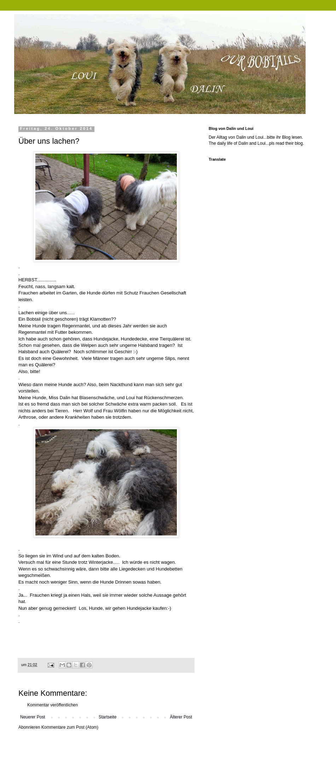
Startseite (108, 717)
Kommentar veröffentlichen (52, 704)
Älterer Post (181, 717)
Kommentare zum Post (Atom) (69, 727)
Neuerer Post (32, 717)
